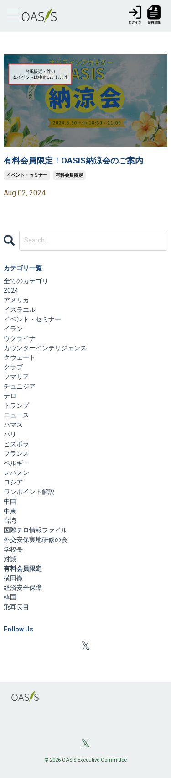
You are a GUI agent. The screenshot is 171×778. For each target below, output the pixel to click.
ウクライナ (20, 338)
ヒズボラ (16, 443)
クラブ (13, 367)
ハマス (13, 424)
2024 (11, 290)
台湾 (10, 520)
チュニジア (20, 386)
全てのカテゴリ (26, 280)
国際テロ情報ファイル (35, 530)
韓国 (10, 597)
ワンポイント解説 (29, 491)
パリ (10, 434)
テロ (10, 396)
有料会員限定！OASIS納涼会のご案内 (73, 160)
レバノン (16, 472)
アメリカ (16, 300)
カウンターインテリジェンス (45, 348)
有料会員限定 (69, 175)
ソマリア (16, 376)
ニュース (16, 415)
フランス (16, 453)
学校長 (13, 549)
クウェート (20, 357)
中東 (10, 511)
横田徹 (13, 578)
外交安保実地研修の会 (35, 539)
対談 (10, 558)
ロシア (13, 482)
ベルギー (16, 463)
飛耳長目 (16, 606)
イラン (13, 328)
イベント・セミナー (26, 175)
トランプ (16, 405)
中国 (10, 501)
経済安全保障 (23, 587)
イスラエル (20, 309)
